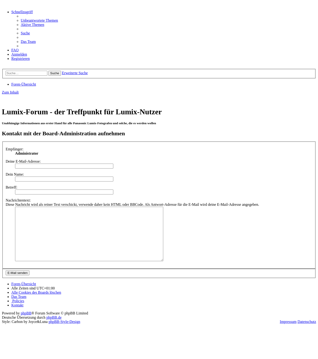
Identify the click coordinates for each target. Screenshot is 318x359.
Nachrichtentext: (18, 200)
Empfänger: (15, 149)
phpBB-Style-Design (64, 332)
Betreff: (11, 187)
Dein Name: (15, 174)
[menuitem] (39, 20)
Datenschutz (307, 332)
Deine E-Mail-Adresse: (23, 161)
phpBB (26, 324)
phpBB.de (53, 328)
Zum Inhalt (10, 92)
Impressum (288, 332)
